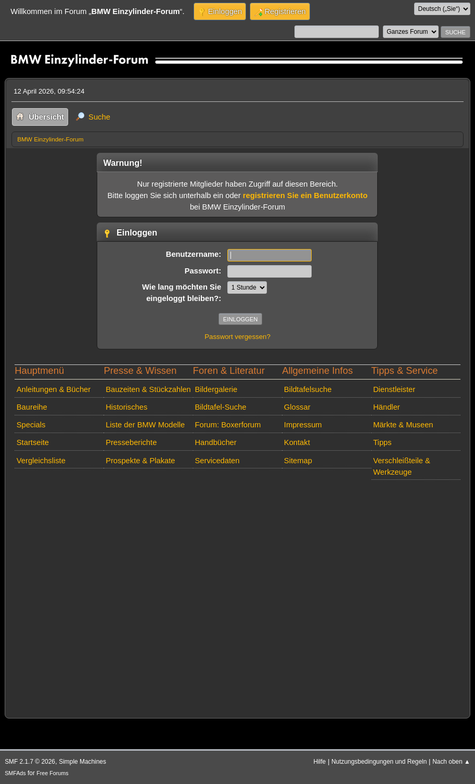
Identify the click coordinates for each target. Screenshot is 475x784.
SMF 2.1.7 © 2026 (30, 761)
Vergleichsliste (41, 460)
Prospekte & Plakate (140, 460)
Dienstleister (394, 389)
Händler (386, 407)
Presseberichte (131, 442)
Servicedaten (217, 460)
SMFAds (15, 773)
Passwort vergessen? (237, 337)
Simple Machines (82, 761)
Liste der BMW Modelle (145, 425)
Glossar (297, 407)
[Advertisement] (237, 597)
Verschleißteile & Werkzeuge (401, 466)
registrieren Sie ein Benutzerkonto (305, 195)
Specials (31, 425)
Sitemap (298, 460)
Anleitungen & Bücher (54, 389)
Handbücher (215, 442)
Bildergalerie (216, 389)
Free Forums (52, 773)
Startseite (33, 442)
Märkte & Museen (403, 425)
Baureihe (32, 407)
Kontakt (297, 442)
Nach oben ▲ (451, 761)
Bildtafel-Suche (220, 407)
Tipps (382, 442)
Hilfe (319, 761)
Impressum (303, 425)
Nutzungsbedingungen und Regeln (379, 761)
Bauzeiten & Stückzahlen (148, 389)
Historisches (126, 407)
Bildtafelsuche (308, 389)
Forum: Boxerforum (228, 425)
